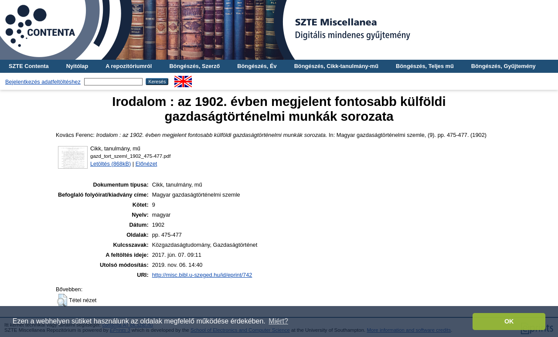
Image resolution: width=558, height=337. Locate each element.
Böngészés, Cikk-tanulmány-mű (336, 66)
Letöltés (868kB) (110, 163)
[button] (62, 300)
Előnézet (146, 163)
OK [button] (509, 321)
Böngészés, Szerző (194, 66)
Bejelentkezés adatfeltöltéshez (43, 81)
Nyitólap (77, 66)
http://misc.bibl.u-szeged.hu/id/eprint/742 (202, 275)
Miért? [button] (278, 321)
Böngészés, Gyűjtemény (503, 66)
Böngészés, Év (256, 66)
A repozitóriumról (128, 66)
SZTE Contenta (29, 66)
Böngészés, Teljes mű (425, 66)
